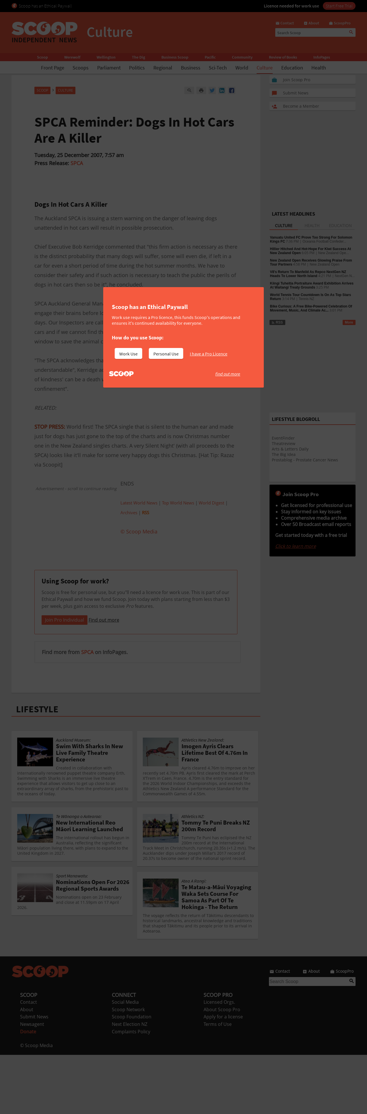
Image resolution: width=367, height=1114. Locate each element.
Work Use (128, 354)
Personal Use (166, 354)
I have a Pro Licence (208, 354)
